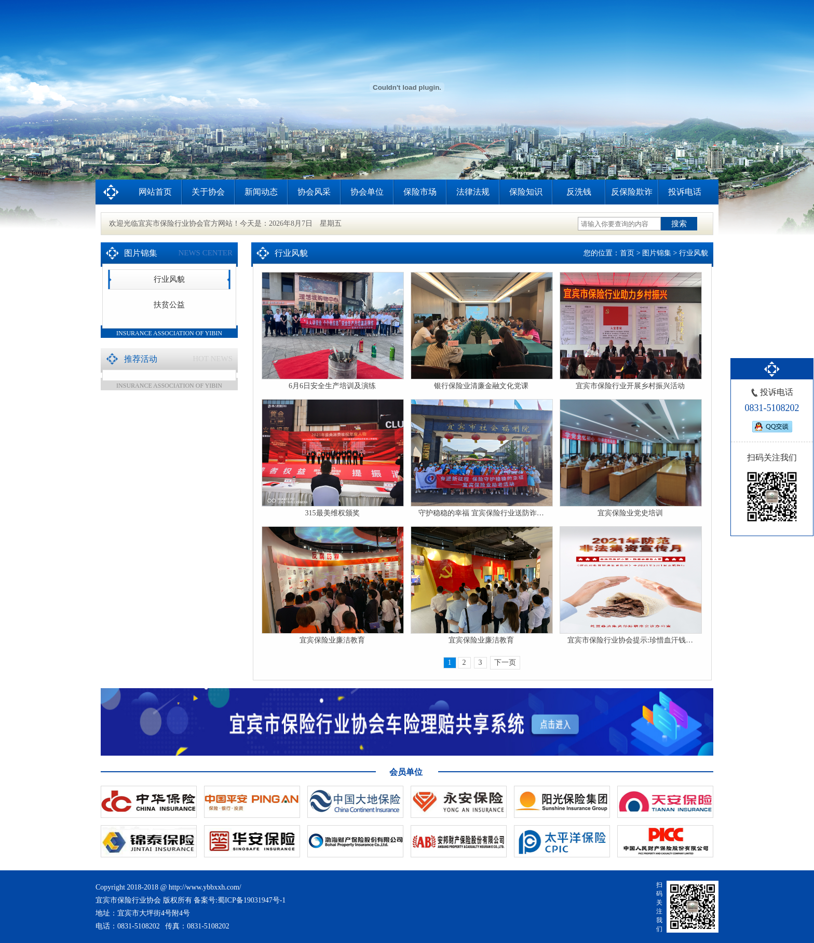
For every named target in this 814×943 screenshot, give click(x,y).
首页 (627, 253)
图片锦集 (656, 253)
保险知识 (525, 191)
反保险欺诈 (632, 191)
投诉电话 (684, 191)
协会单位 (367, 191)
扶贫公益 (169, 304)
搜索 (679, 223)
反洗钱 (578, 191)
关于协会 (208, 191)
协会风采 (314, 191)
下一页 (505, 662)
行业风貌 (169, 279)
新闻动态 (261, 191)
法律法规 (473, 191)
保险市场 (420, 191)
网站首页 (155, 191)
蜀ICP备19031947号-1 (252, 900)
